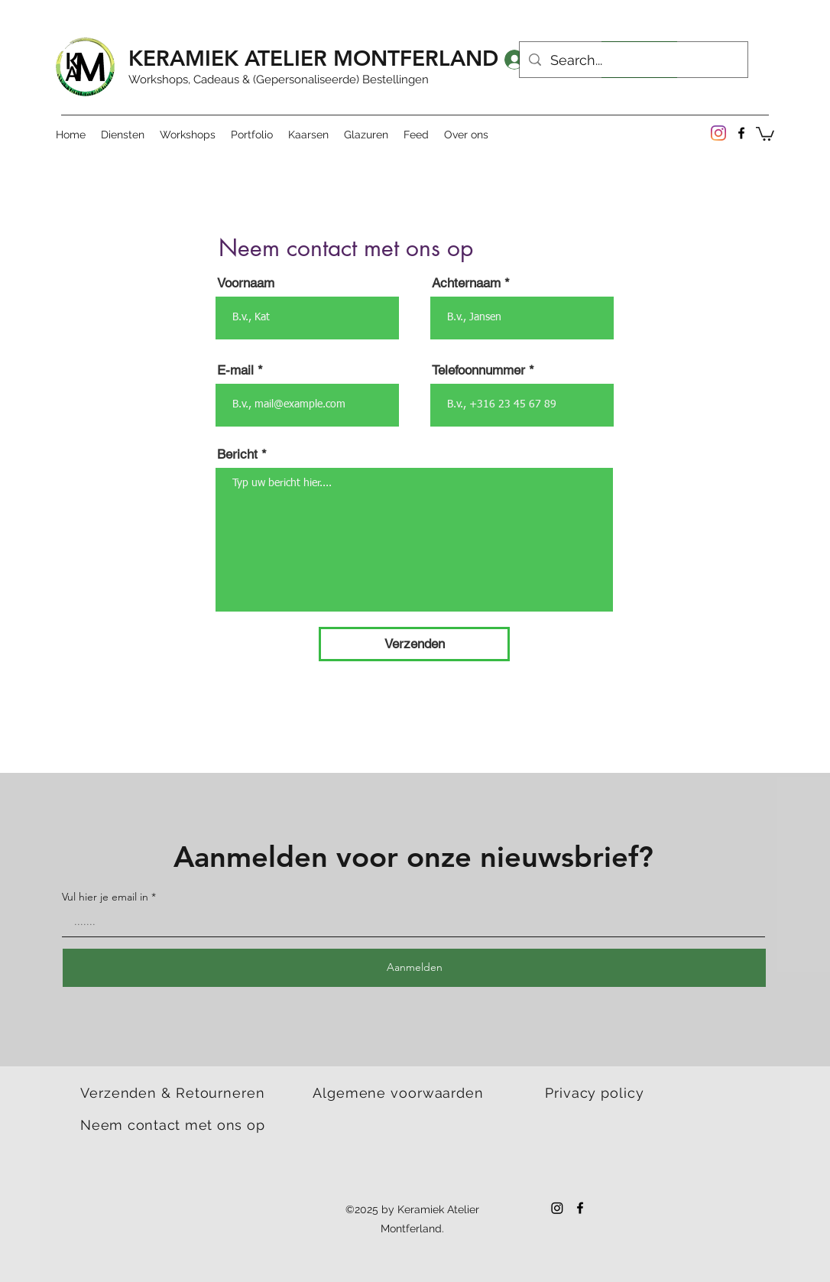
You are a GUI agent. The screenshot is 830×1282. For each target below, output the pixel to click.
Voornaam (245, 283)
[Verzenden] (414, 644)
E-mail (235, 370)
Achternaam (466, 283)
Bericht (237, 454)
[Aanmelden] (414, 968)
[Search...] (632, 60)
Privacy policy (594, 1093)
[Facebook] (741, 133)
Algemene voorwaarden (398, 1093)
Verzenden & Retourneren (172, 1093)
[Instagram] (718, 133)
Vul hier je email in (105, 896)
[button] (765, 133)
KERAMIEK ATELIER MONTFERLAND (313, 58)
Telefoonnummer (478, 370)
